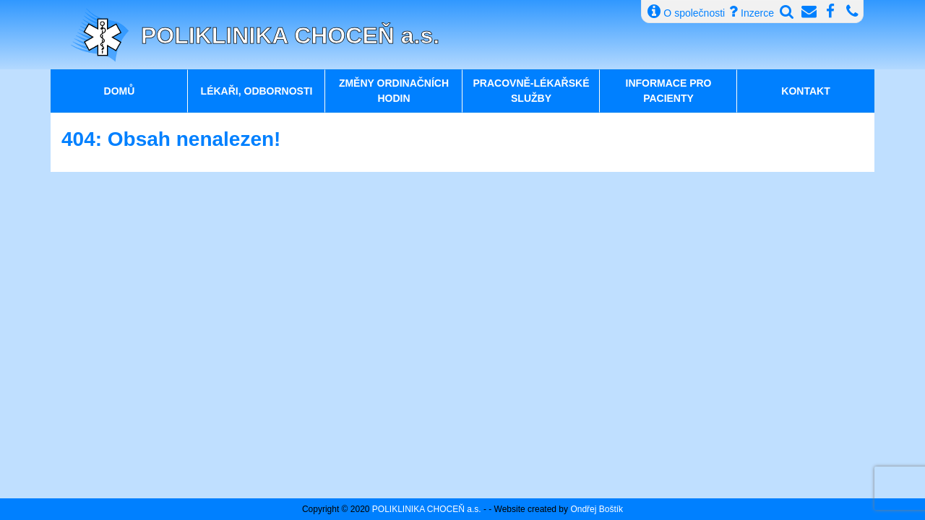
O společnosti (686, 11)
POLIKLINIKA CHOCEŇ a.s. (290, 35)
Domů (119, 91)
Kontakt (805, 91)
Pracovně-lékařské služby (531, 90)
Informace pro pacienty (669, 90)
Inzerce (751, 11)
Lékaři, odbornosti (257, 91)
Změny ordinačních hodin (394, 90)
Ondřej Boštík (596, 509)
